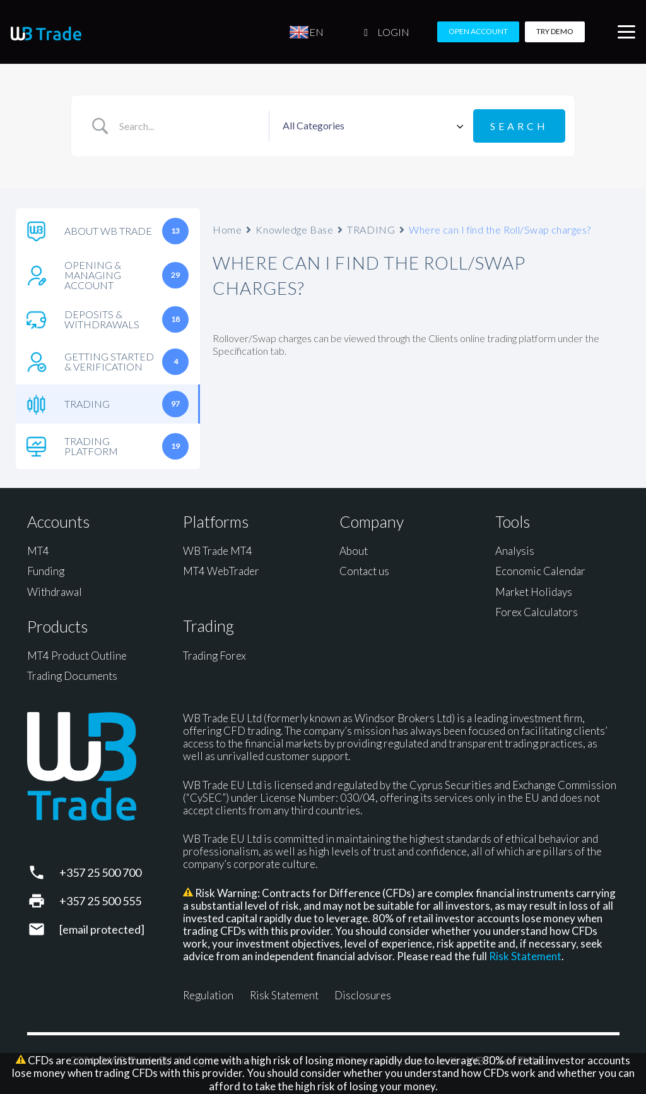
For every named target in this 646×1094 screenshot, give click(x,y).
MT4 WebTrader (221, 571)
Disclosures (362, 995)
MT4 (38, 550)
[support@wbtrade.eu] (43, 929)
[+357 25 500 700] (43, 872)
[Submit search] (519, 126)
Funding (45, 571)
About (353, 550)
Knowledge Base (294, 229)
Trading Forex (214, 655)
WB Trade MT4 (217, 550)
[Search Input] (189, 126)
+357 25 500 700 (100, 872)
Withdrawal (54, 591)
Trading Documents (72, 675)
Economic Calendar (540, 571)
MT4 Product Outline (77, 655)
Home (227, 229)
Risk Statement (525, 956)
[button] (626, 32)
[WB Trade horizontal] (46, 33)
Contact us (364, 571)
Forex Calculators (536, 612)
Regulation (208, 995)
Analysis (514, 550)
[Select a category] (371, 126)
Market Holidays (533, 591)
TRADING (371, 229)
